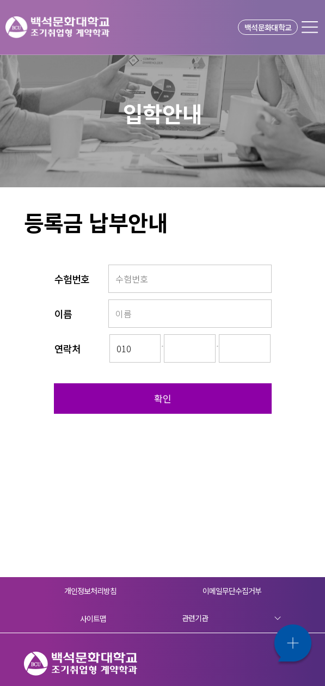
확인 (162, 398)
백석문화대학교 (267, 27)
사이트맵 (93, 618)
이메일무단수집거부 (232, 590)
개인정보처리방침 (90, 590)
